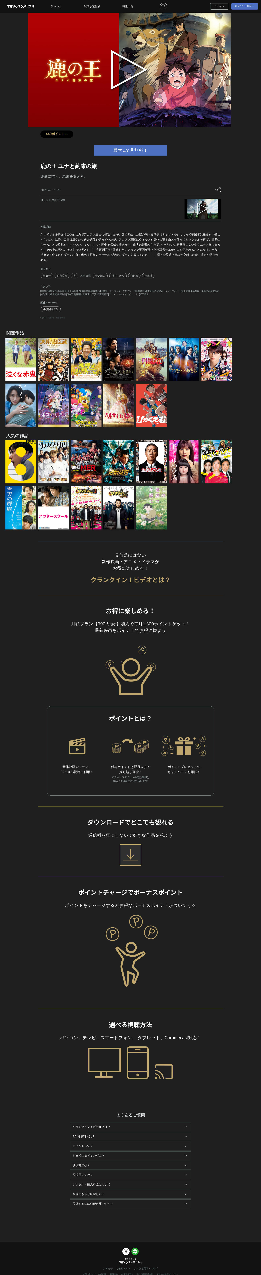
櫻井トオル (118, 275)
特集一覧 (127, 6)
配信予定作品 (92, 6)
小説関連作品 (50, 309)
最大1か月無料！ (244, 6)
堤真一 (47, 275)
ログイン (219, 6)
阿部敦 (134, 275)
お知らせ (108, 1268)
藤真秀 (148, 275)
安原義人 (100, 275)
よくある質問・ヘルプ (146, 1268)
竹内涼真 (62, 275)
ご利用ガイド (123, 1268)
